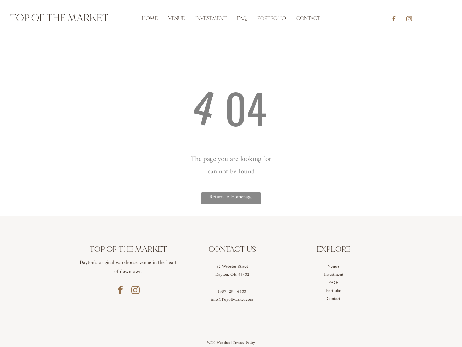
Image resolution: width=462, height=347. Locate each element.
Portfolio (333, 291)
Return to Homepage (231, 196)
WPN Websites (218, 343)
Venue (333, 267)
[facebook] (393, 19)
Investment (333, 275)
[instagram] (409, 19)
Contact (333, 299)
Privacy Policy (244, 343)
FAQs (333, 283)
